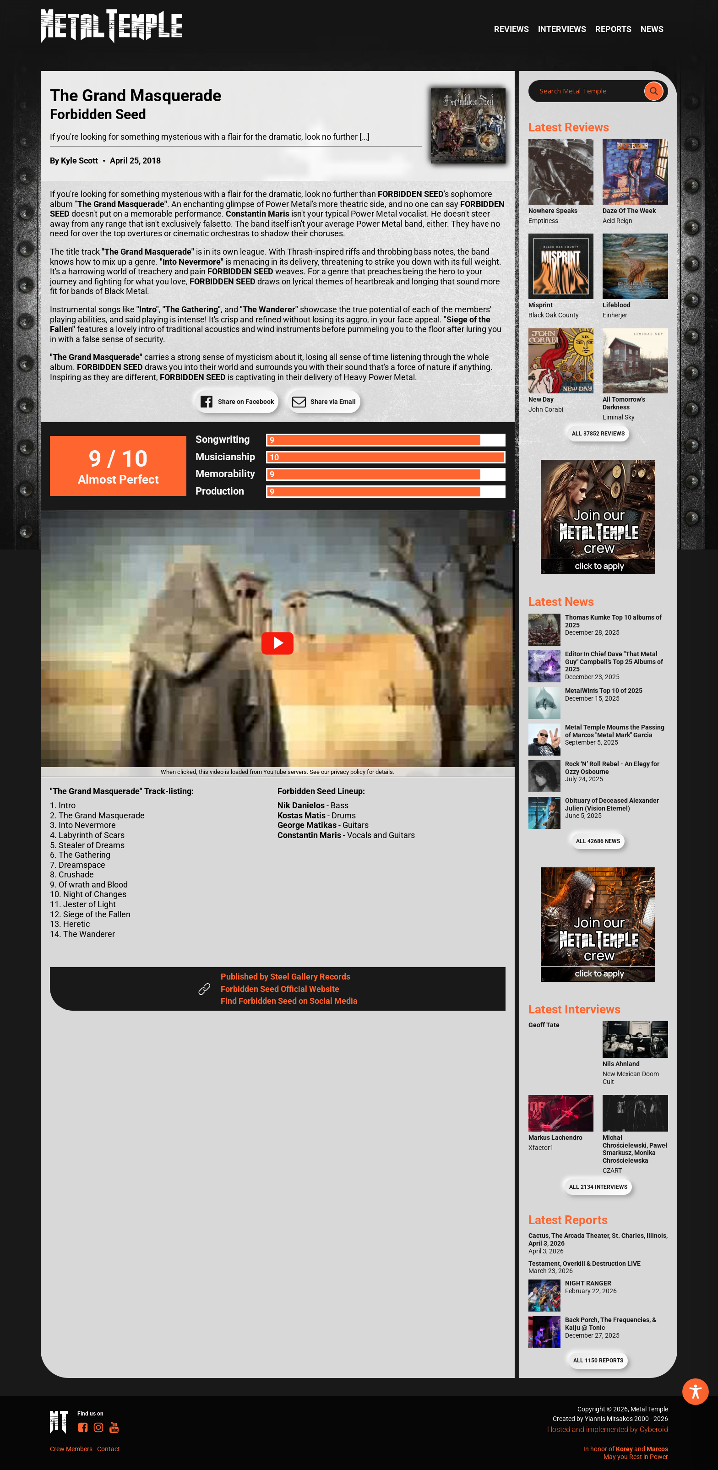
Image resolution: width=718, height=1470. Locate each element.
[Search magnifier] (654, 91)
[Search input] (589, 91)
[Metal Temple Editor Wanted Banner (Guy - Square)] (598, 979)
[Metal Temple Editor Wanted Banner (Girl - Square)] (598, 571)
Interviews (562, 29)
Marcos (657, 1449)
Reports (613, 29)
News (652, 29)
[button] (277, 643)
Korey (624, 1449)
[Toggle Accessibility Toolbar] (695, 1391)
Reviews (511, 29)
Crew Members (71, 1449)
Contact (108, 1449)
